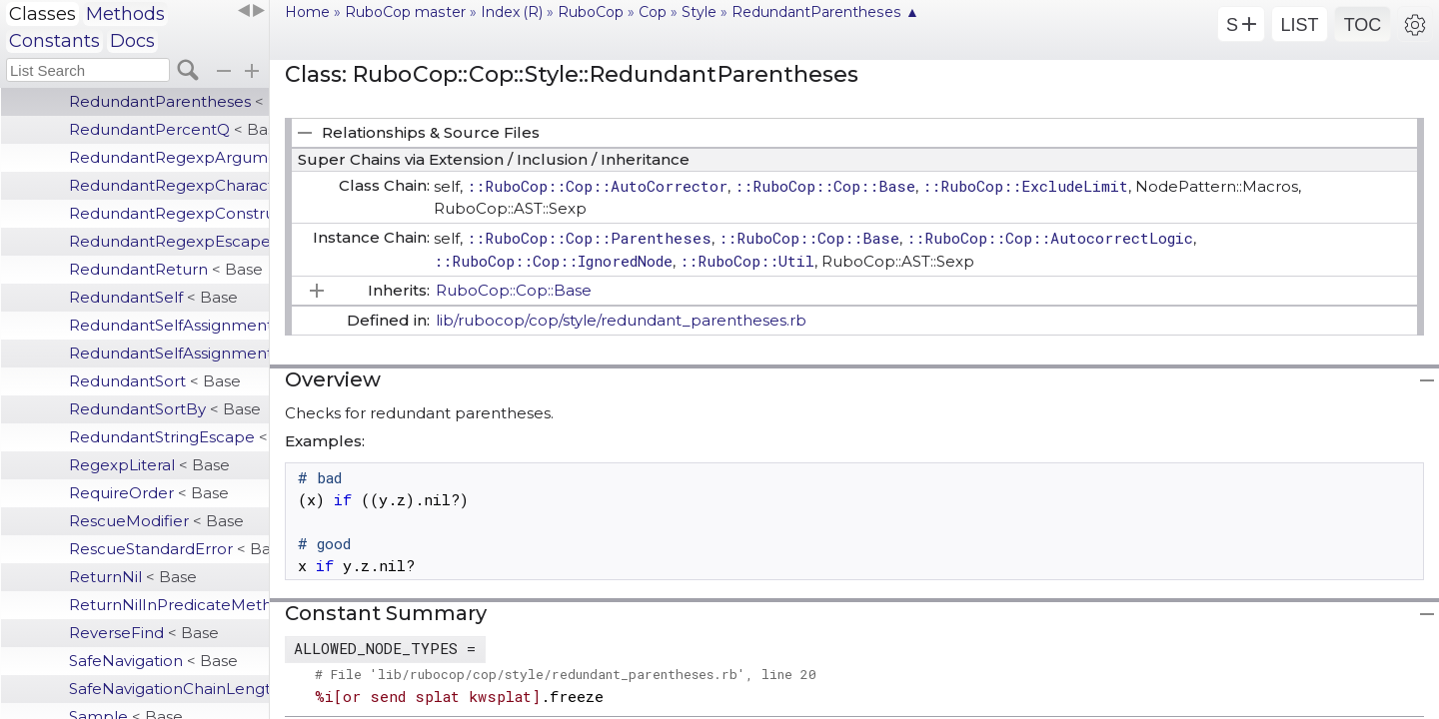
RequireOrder (149, 492)
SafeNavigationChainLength (169, 688)
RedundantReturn (166, 269)
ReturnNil (133, 576)
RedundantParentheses (169, 101)
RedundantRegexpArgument (169, 157)
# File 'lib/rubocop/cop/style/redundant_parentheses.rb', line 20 (565, 674)
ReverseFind (144, 632)
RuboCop (591, 12)
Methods (125, 14)
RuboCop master (405, 12)
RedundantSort (155, 380)
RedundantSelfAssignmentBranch (169, 353)
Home (307, 12)
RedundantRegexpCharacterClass (169, 185)
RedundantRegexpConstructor (169, 213)
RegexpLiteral (149, 464)
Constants (54, 41)
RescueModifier (156, 520)
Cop (653, 12)
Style (699, 12)
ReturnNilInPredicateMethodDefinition (169, 604)
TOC (1363, 25)
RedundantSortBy (165, 408)
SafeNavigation (153, 660)
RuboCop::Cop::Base (514, 290)
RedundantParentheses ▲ (825, 12)
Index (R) (512, 12)
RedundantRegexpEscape (169, 241)
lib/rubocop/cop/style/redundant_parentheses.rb (621, 320)
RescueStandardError (169, 548)
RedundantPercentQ (169, 129)
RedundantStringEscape (169, 436)
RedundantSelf (153, 297)
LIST (1299, 25)
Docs (132, 41)
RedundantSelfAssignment (169, 325)
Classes (42, 14)
